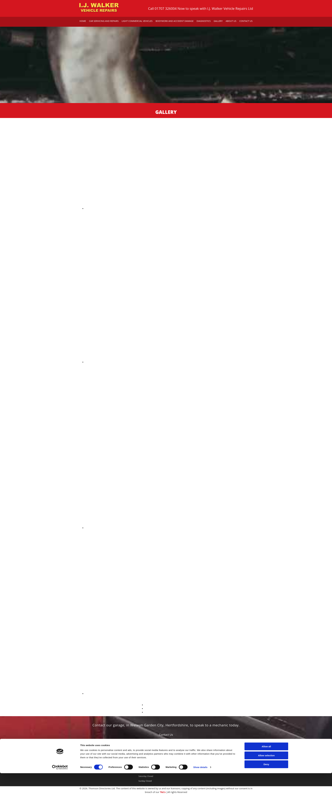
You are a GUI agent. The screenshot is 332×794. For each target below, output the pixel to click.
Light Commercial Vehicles (137, 20)
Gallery (217, 20)
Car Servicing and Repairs (104, 20)
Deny (266, 785)
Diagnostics (203, 20)
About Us (230, 20)
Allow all (266, 767)
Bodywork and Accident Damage (174, 20)
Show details (200, 788)
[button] (165, 734)
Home (84, 20)
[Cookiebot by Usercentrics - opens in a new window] (60, 788)
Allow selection (266, 776)
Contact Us (244, 20)
